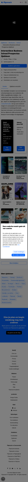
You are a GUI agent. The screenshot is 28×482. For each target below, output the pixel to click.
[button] (3, 479)
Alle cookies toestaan (18, 255)
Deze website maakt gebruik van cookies (14, 228)
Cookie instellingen (19, 252)
